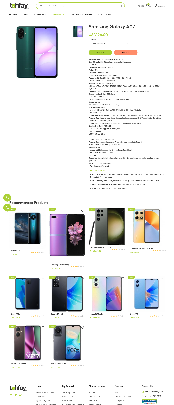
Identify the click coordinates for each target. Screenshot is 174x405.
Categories (120, 401)
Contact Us (40, 397)
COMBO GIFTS (40, 14)
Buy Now (126, 53)
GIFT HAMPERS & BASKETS (82, 14)
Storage (93, 39)
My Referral (67, 401)
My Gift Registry (43, 401)
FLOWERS (13, 14)
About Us (93, 393)
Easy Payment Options (46, 393)
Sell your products (123, 397)
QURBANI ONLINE (58, 14)
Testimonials (94, 397)
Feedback (93, 401)
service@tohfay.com (154, 392)
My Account (67, 397)
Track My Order (69, 393)
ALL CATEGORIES (105, 14)
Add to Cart (100, 53)
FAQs (117, 393)
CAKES (25, 14)
